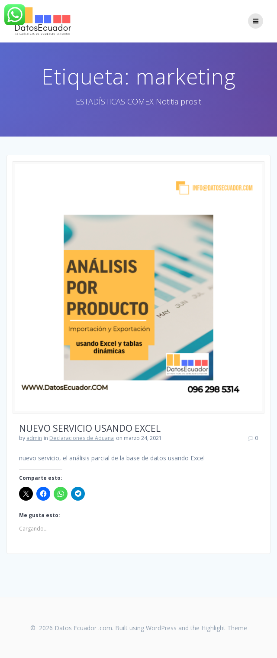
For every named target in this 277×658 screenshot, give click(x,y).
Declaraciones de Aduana (81, 438)
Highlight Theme (224, 628)
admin (34, 438)
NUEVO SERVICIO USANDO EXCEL (90, 428)
